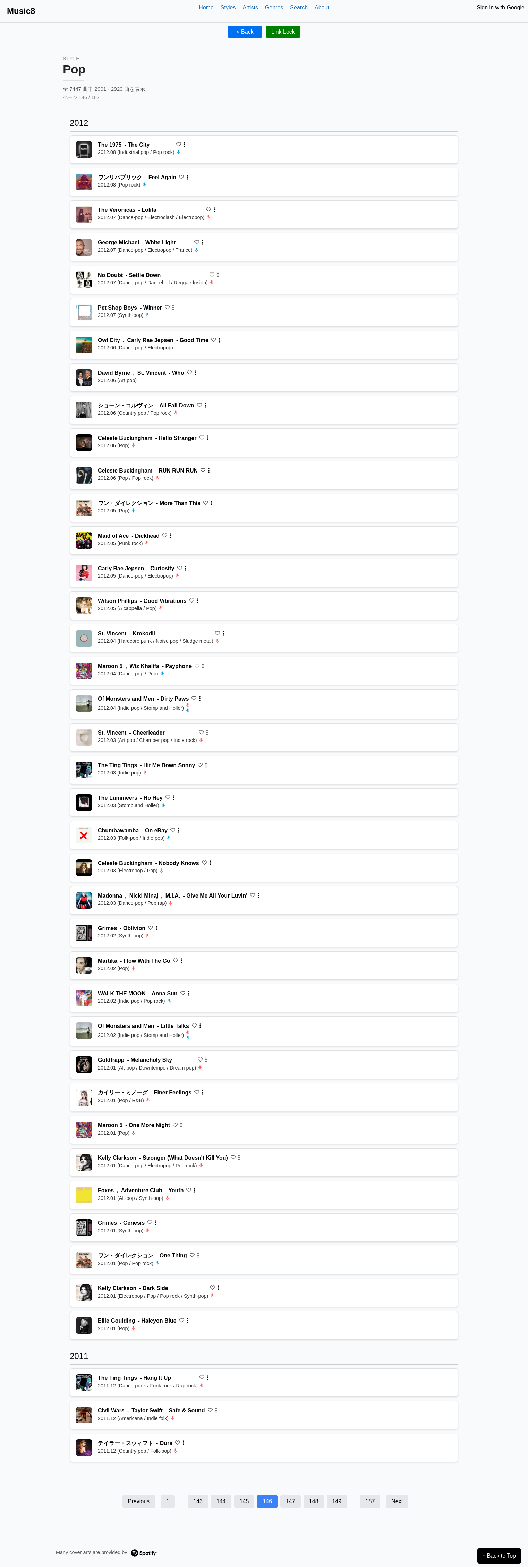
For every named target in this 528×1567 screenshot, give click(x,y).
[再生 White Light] (84, 247)
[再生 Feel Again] (84, 182)
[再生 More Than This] (84, 508)
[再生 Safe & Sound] (84, 1415)
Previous (139, 1501)
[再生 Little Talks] (84, 1030)
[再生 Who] (84, 377)
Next (397, 1501)
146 (267, 1501)
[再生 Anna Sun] (84, 998)
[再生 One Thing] (84, 1260)
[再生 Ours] (84, 1447)
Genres (274, 7)
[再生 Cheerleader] (84, 737)
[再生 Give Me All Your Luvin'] (84, 900)
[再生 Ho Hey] (84, 802)
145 (244, 1501)
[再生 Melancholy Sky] (84, 1064)
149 (337, 1501)
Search (299, 7)
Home (206, 7)
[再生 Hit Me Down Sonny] (84, 770)
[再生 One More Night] (84, 1130)
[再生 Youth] (84, 1195)
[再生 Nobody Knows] (84, 867)
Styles (228, 7)
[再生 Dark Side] (84, 1292)
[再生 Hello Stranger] (84, 442)
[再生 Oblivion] (84, 933)
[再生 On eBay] (84, 835)
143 (198, 1501)
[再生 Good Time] (84, 345)
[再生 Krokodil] (84, 638)
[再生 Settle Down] (84, 279)
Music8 (21, 11)
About (322, 7)
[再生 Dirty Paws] (84, 703)
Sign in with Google (501, 7)
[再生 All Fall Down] (84, 410)
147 (290, 1501)
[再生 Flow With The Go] (84, 965)
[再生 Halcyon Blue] (84, 1325)
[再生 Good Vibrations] (84, 605)
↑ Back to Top (499, 1556)
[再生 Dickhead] (84, 540)
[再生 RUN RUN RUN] (84, 475)
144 (221, 1501)
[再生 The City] (84, 149)
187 (370, 1501)
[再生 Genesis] (84, 1227)
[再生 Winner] (84, 312)
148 (313, 1501)
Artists (250, 7)
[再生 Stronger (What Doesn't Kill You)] (84, 1162)
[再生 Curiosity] (84, 573)
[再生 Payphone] (84, 671)
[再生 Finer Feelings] (84, 1097)
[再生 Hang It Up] (84, 1382)
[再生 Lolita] (84, 214)
